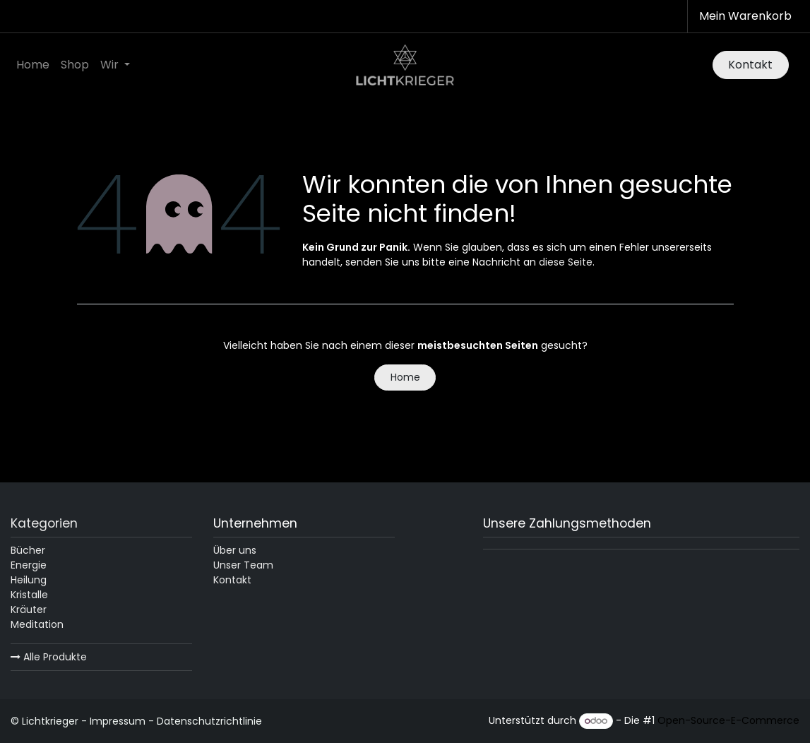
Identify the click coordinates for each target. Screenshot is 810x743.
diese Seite (565, 262)
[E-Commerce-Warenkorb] (743, 16)
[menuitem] (33, 65)
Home (405, 377)
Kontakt (750, 65)
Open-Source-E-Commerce (728, 720)
